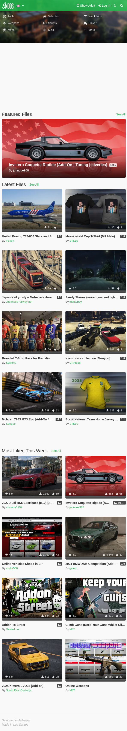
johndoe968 (77, 507)
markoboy (76, 301)
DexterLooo (13, 629)
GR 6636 (75, 362)
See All (120, 114)
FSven (10, 240)
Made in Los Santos (15, 724)
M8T (72, 629)
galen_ (74, 568)
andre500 (12, 568)
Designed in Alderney (16, 720)
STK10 (74, 240)
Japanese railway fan (19, 301)
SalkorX (11, 362)
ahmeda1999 (14, 507)
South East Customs (19, 690)
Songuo (11, 423)
